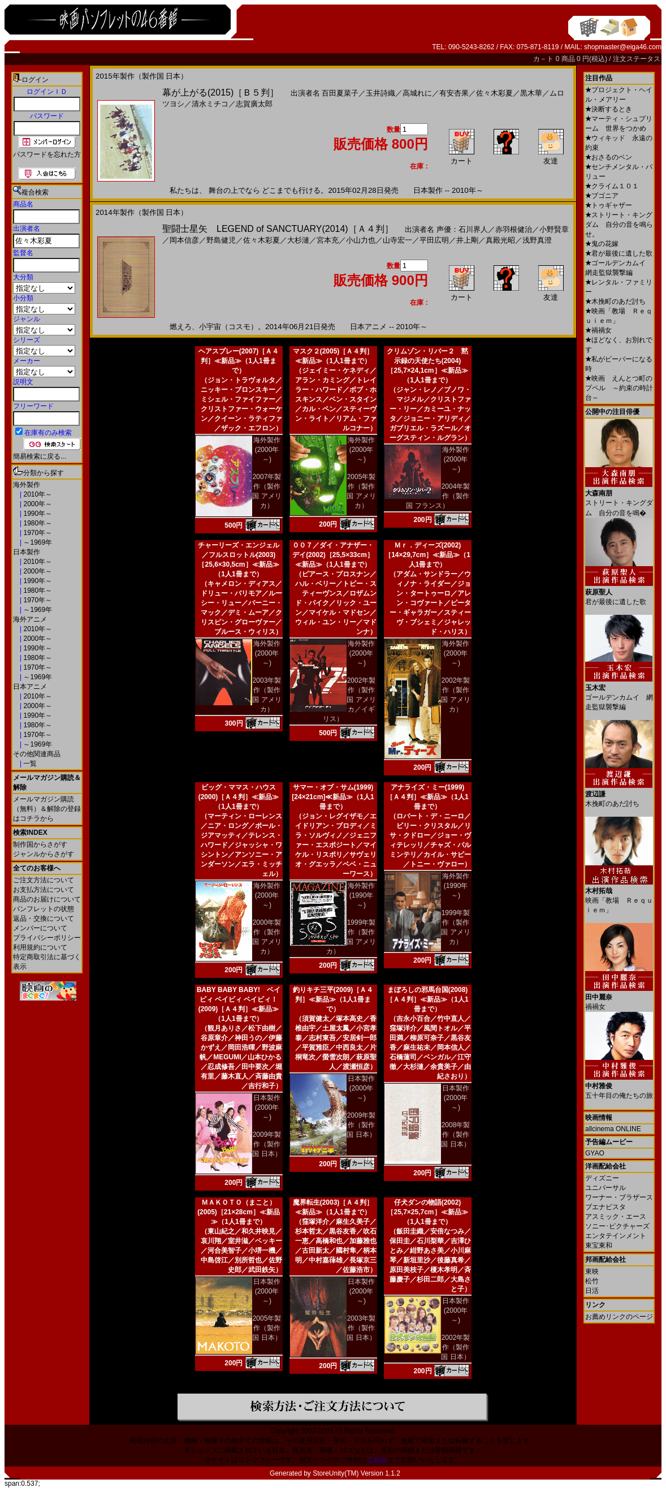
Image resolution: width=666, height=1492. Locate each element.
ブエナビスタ (605, 1207)
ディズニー (602, 1178)
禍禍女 (598, 330)
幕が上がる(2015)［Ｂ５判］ (220, 92)
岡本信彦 (184, 240)
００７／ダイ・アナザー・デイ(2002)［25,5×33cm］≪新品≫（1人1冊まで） (333, 554)
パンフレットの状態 (43, 909)
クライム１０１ (612, 186)
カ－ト (544, 59)
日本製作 (26, 552)
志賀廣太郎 (254, 104)
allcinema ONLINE (613, 1129)
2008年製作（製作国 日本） (455, 1134)
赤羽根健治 (513, 229)
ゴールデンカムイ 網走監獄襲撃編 (619, 693)
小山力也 (360, 240)
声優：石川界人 (462, 229)
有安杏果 (454, 93)
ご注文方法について (43, 880)
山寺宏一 (397, 240)
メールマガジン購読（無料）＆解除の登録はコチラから (47, 808)
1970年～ (36, 533)
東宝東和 (598, 1245)
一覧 (29, 763)
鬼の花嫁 (602, 244)
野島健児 (221, 240)
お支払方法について (43, 890)
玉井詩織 (380, 93)
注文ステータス (636, 59)
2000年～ (36, 504)
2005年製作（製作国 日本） (266, 1328)
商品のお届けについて (47, 899)
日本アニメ (30, 687)
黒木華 (531, 93)
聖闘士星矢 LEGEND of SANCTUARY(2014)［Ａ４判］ (277, 229)
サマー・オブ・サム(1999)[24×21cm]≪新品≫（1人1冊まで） (333, 796)
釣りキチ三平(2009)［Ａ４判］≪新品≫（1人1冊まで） (333, 999)
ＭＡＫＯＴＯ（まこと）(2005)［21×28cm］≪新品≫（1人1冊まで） (238, 1212)
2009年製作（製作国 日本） (266, 1144)
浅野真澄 (537, 240)
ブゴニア (602, 196)
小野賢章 (554, 229)
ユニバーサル (605, 1188)
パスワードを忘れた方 (47, 154)
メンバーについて (40, 928)
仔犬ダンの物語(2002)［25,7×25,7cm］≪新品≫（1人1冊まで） (427, 1212)
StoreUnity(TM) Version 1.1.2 (356, 1473)
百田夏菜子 (340, 93)
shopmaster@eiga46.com (622, 47)
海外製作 (26, 485)
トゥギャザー (608, 205)
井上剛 (467, 240)
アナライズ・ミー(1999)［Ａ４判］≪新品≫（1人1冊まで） (427, 796)
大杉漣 (298, 240)
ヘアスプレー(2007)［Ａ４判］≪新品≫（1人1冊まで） (238, 360)
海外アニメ (30, 619)
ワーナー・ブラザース (619, 1197)
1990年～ (36, 514)
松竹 (592, 1281)
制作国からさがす (40, 844)
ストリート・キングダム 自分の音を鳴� (619, 499)
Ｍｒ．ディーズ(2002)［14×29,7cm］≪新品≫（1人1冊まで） (427, 554)
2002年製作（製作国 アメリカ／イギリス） (349, 699)
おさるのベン (608, 157)
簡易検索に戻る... (39, 456)
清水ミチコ (210, 104)
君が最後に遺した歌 (618, 253)
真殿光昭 (500, 240)
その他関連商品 (36, 754)
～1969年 (36, 542)
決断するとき (608, 109)
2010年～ (36, 494)
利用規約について (40, 947)
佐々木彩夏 (494, 93)
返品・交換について (43, 918)
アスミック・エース (615, 1217)
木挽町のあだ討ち (615, 301)
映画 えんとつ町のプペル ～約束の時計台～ (619, 388)
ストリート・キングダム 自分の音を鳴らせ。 (619, 224)
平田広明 (434, 240)
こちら (377, 1460)
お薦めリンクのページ (619, 1317)
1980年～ (36, 523)
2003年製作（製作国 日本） (361, 1328)
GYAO (594, 1153)
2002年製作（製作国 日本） (455, 1347)
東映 (592, 1271)
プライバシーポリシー (47, 938)
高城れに (417, 93)
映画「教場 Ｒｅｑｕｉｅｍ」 (619, 896)
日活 (592, 1291)
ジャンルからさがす (43, 854)
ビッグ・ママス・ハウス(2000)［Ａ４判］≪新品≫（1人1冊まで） (238, 796)
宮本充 (328, 240)
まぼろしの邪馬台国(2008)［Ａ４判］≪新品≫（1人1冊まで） (427, 999)
